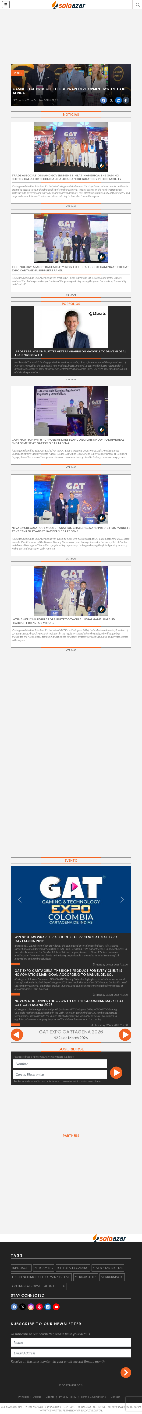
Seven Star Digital (108, 1268)
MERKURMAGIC (112, 1277)
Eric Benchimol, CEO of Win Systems (41, 1277)
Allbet (49, 1286)
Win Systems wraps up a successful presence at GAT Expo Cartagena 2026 (65, 939)
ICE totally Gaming (73, 1268)
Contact (115, 1396)
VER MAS (71, 206)
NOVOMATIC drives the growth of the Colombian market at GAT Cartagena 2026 (69, 1003)
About (37, 1396)
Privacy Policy (67, 1396)
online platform (26, 1286)
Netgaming (44, 1268)
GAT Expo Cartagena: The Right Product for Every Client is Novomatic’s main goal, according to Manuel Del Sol (68, 972)
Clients (50, 1396)
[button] (137, 4)
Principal (23, 1396)
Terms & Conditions (93, 1396)
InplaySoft (21, 1268)
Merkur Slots (85, 1277)
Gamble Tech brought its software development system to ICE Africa (70, 91)
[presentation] (17, 1035)
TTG (62, 1286)
